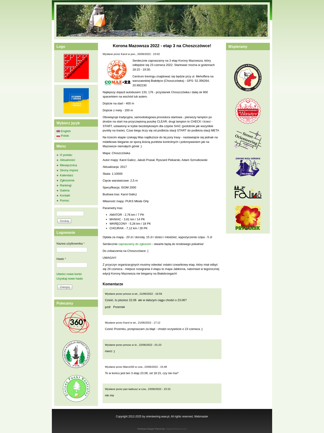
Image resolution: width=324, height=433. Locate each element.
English (63, 131)
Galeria (65, 190)
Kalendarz (66, 175)
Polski (62, 135)
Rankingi (66, 185)
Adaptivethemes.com (176, 429)
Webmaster (201, 416)
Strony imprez (69, 170)
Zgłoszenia (67, 180)
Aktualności (67, 160)
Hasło (61, 259)
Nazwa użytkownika (70, 243)
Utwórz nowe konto (69, 274)
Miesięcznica (68, 165)
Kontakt (65, 195)
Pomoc (64, 200)
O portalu (66, 155)
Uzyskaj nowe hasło (69, 278)
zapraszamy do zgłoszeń (134, 244)
